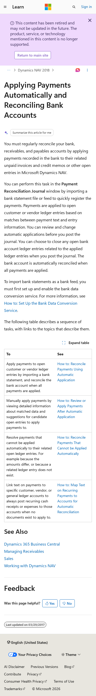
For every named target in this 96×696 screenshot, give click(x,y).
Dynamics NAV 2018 (34, 70)
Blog (67, 666)
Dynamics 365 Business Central (32, 544)
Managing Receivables (24, 551)
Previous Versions (44, 666)
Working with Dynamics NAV (30, 565)
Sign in (86, 6)
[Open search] (74, 7)
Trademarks (13, 688)
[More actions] (87, 70)
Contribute (12, 674)
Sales (8, 558)
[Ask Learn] (78, 70)
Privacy (32, 674)
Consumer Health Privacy (24, 681)
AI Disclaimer (14, 666)
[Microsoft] (48, 7)
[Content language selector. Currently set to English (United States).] (27, 642)
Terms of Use (64, 681)
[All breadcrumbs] (8, 70)
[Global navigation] (5, 7)
